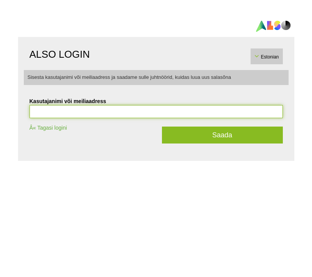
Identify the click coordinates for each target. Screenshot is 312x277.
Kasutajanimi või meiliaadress (68, 101)
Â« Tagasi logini (48, 128)
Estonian (270, 57)
